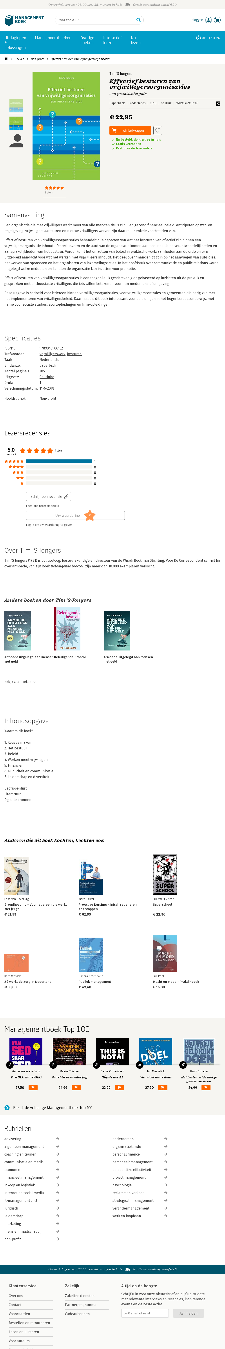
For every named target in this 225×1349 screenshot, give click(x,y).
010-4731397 (211, 38)
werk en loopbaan (139, 1216)
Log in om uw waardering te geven (49, 525)
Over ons (16, 1296)
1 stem (49, 192)
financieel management (31, 1177)
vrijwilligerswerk (52, 354)
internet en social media (31, 1193)
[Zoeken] (95, 20)
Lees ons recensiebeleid (42, 506)
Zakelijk (72, 1286)
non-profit (31, 1239)
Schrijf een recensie (46, 496)
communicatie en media (31, 1162)
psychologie (139, 1185)
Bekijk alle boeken (17, 682)
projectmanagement (139, 1177)
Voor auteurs (19, 1341)
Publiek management (95, 982)
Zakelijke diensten (80, 1296)
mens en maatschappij (31, 1231)
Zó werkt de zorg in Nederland (27, 982)
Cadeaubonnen (77, 1314)
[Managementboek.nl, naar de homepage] (24, 25)
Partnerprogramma (80, 1305)
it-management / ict (31, 1200)
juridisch (31, 1208)
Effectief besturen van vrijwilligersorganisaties (81, 59)
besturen (74, 354)
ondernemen (139, 1139)
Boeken (19, 59)
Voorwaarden (19, 1314)
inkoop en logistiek (31, 1185)
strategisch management (139, 1200)
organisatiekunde (139, 1147)
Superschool (162, 905)
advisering (31, 1139)
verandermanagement (139, 1208)
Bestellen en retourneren (29, 1323)
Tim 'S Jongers (120, 74)
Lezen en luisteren (24, 1332)
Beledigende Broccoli (70, 657)
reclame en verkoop (139, 1193)
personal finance (139, 1154)
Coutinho (47, 377)
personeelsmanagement (139, 1162)
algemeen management (31, 1147)
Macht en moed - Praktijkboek (176, 982)
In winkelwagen (131, 130)
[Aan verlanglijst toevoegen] (157, 130)
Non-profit (37, 59)
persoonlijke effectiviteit (139, 1170)
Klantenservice (22, 1286)
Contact (15, 1305)
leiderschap (31, 1216)
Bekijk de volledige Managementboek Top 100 (52, 1107)
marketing (31, 1224)
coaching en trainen (31, 1154)
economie (31, 1170)
